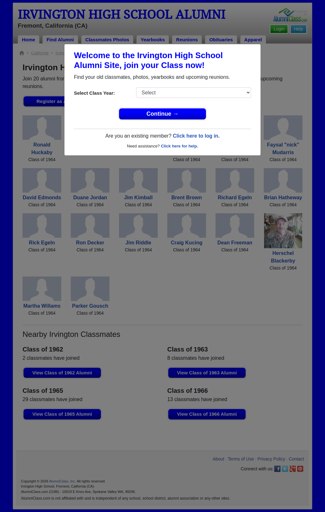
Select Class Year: (94, 93)
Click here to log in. (196, 136)
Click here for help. (179, 146)
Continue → (163, 114)
